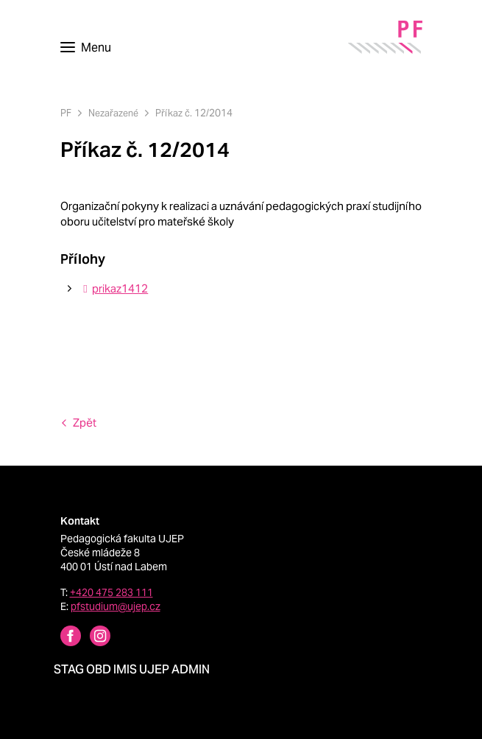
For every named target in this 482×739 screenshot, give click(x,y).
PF (65, 113)
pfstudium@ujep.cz (115, 606)
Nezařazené (113, 113)
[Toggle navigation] (85, 48)
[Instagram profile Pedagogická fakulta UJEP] (91, 638)
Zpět (84, 422)
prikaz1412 (114, 288)
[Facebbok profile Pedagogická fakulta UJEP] (61, 638)
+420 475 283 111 (111, 592)
